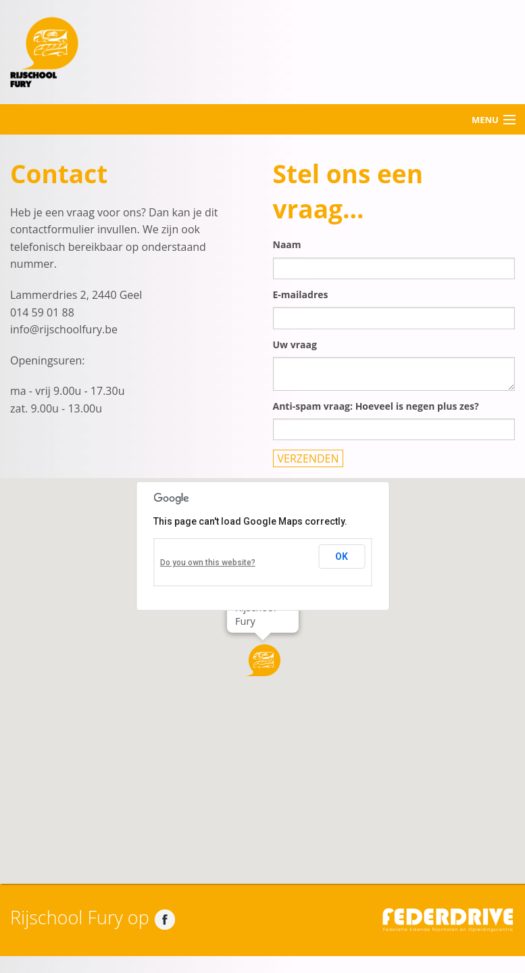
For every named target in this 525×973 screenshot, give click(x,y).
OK (341, 556)
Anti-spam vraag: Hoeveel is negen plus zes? (376, 406)
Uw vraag (295, 344)
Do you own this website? (207, 562)
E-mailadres (300, 294)
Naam (287, 244)
